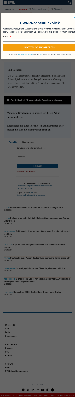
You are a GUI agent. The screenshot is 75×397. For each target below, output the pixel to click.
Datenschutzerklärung (25, 54)
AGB (41, 54)
